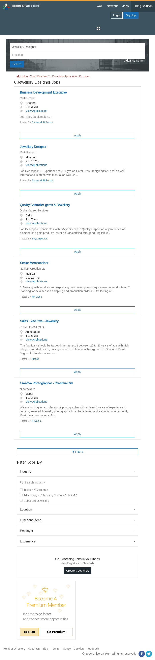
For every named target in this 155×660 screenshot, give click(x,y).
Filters (77, 451)
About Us (34, 648)
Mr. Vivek (37, 296)
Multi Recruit (27, 98)
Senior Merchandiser (34, 263)
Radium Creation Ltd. (33, 268)
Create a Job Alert (77, 570)
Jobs (125, 6)
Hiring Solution (143, 6)
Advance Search (134, 60)
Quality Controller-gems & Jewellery (45, 205)
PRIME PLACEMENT (33, 326)
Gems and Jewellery (34, 500)
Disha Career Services (34, 210)
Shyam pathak (39, 238)
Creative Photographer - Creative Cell (46, 383)
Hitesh (35, 359)
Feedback (93, 648)
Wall (99, 6)
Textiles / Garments (34, 489)
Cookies (79, 648)
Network (112, 6)
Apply (77, 135)
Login (116, 15)
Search (17, 64)
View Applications (33, 110)
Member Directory (14, 648)
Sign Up (131, 15)
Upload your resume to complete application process (53, 76)
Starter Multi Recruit (42, 122)
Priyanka (37, 421)
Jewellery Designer (33, 147)
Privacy (66, 648)
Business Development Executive (43, 92)
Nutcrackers (27, 389)
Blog (45, 648)
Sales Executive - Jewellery (39, 321)
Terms (55, 648)
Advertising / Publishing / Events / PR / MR (48, 495)
